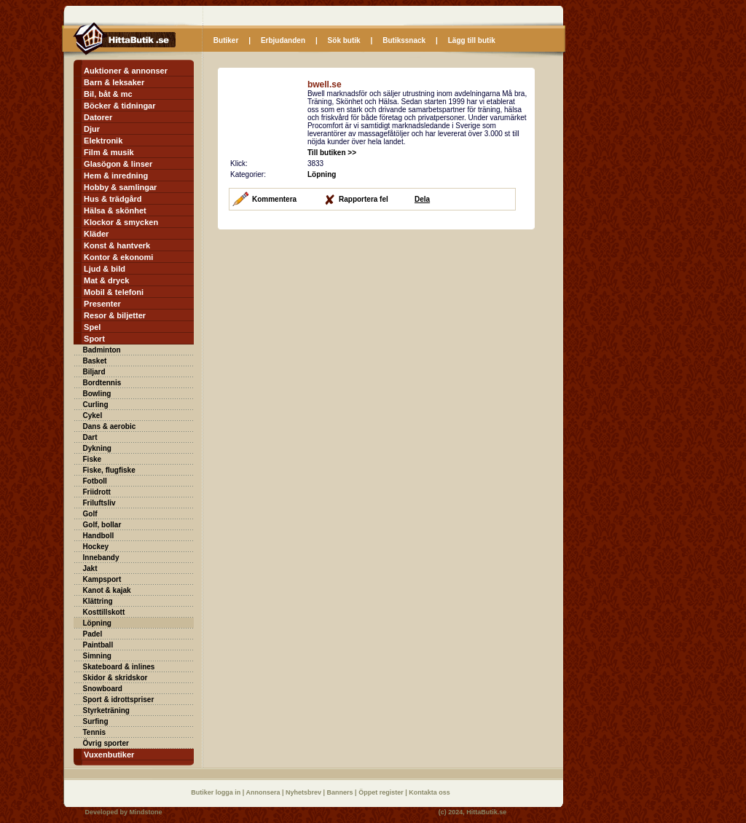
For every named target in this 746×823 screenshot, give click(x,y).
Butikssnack (403, 40)
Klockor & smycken (121, 222)
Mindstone (146, 812)
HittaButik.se (486, 812)
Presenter (102, 303)
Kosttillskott (104, 612)
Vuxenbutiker (109, 754)
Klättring (98, 601)
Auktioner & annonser (126, 70)
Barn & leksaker (114, 82)
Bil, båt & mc (108, 94)
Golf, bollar (102, 525)
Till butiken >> (331, 153)
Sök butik (344, 40)
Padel (93, 634)
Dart (90, 437)
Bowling (97, 394)
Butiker (225, 40)
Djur (92, 129)
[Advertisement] (340, 332)
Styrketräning (106, 710)
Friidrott (97, 492)
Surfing (96, 721)
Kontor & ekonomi (118, 257)
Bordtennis (102, 383)
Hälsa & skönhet (115, 210)
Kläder (96, 233)
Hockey (96, 547)
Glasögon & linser (118, 164)
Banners (341, 792)
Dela (422, 199)
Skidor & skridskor (115, 678)
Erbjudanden (283, 40)
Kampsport (102, 579)
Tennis (94, 732)
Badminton (102, 350)
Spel (92, 327)
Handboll (98, 536)
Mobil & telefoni (114, 292)
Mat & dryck (106, 280)
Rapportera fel (363, 199)
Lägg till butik (471, 40)
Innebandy (101, 558)
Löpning (97, 623)
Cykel (93, 416)
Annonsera (264, 792)
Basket (95, 361)
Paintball (98, 645)
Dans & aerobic (109, 426)
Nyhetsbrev (304, 792)
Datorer (98, 117)
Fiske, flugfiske (109, 470)
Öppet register (381, 792)
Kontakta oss (429, 792)
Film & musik (108, 152)
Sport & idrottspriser (118, 700)
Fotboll (95, 481)
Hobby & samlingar (120, 187)
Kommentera (274, 199)
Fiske (92, 459)
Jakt (90, 568)
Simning (97, 656)
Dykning (97, 448)
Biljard (94, 372)
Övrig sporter (106, 743)
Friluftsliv (99, 503)
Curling (96, 405)
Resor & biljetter (115, 315)
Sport (94, 338)
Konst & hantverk (117, 245)
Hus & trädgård (112, 198)
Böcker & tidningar (119, 105)
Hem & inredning (116, 175)
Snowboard (102, 689)
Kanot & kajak (107, 590)
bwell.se (324, 84)
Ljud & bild (104, 268)
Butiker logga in (217, 792)
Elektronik (103, 140)
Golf (90, 514)
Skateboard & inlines (119, 667)
